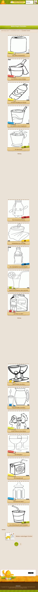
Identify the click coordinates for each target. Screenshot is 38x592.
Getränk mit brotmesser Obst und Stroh (18, 290)
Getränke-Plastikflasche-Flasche (18, 102)
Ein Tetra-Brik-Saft (18, 478)
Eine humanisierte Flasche (18, 219)
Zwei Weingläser (18, 454)
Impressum (18, 585)
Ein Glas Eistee (18, 149)
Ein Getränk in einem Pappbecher (18, 126)
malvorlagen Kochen (26, 536)
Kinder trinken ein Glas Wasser (18, 431)
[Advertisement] (18, 15)
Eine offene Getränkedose (18, 55)
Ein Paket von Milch (18, 313)
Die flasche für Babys (19, 501)
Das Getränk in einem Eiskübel (18, 79)
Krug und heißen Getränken (18, 407)
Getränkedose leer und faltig (18, 243)
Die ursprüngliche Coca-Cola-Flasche (19, 266)
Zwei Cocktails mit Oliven (19, 384)
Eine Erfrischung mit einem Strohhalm (19, 525)
